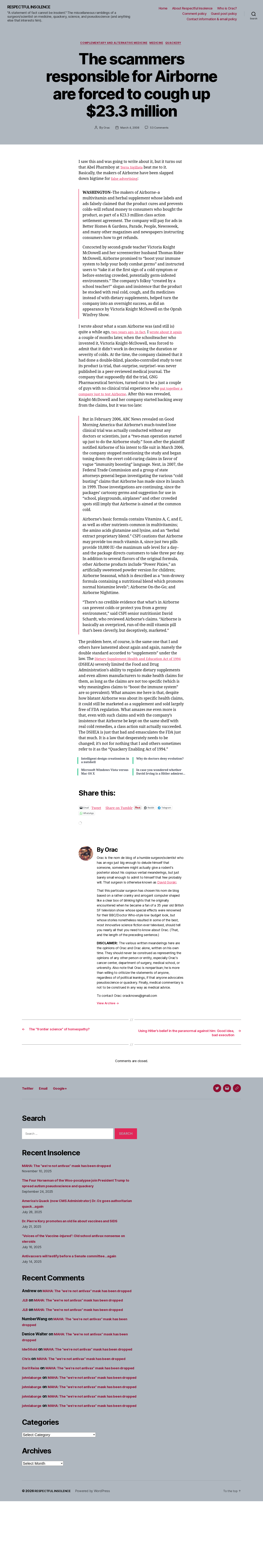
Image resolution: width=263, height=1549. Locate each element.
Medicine (159, 44)
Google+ (67, 1090)
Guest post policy (224, 14)
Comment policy (194, 14)
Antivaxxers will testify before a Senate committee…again (74, 1258)
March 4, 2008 (130, 129)
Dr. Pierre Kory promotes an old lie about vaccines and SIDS (75, 1223)
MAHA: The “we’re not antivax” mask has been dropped (72, 1167)
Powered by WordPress (96, 1539)
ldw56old (30, 1357)
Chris (27, 1372)
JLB (25, 1307)
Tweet (97, 809)
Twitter (29, 1090)
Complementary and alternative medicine (112, 44)
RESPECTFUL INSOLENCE (33, 7)
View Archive (108, 1004)
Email (47, 1090)
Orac (106, 129)
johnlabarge (33, 1402)
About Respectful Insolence (192, 8)
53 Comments (159, 129)
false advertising (126, 180)
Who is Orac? (227, 8)
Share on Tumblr (122, 809)
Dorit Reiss (32, 1387)
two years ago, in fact (130, 333)
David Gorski (166, 884)
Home (163, 8)
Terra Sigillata (133, 168)
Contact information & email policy (212, 19)
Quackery (177, 44)
